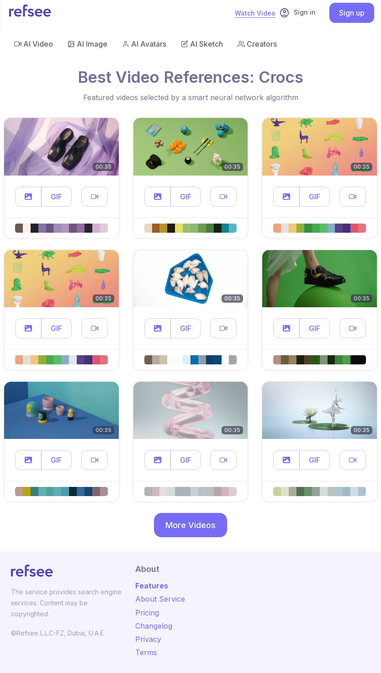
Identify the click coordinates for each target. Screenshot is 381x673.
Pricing (147, 612)
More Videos (190, 525)
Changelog (153, 625)
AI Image (87, 43)
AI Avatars (144, 43)
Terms (146, 652)
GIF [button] (56, 196)
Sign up (352, 12)
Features (151, 585)
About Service (160, 599)
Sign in (297, 12)
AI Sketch (202, 43)
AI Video (33, 43)
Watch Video (255, 13)
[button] (28, 197)
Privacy (148, 639)
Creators (257, 43)
